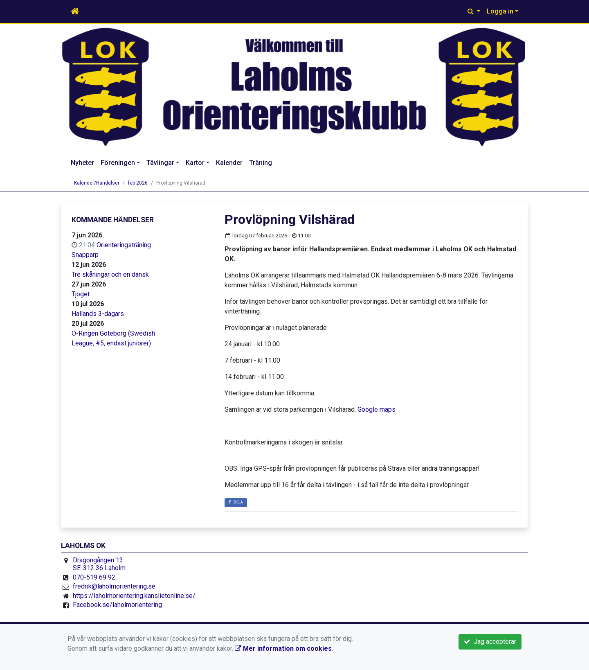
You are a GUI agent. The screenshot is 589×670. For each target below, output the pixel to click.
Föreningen (118, 163)
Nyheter (82, 163)
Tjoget (81, 294)
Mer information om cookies (283, 648)
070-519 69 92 (94, 577)
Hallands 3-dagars (98, 314)
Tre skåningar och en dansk (110, 274)
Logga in (500, 11)
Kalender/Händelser (96, 183)
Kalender (229, 163)
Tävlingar (160, 163)
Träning (260, 163)
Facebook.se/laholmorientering (117, 605)
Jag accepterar (490, 641)
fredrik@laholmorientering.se (114, 586)
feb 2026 (138, 183)
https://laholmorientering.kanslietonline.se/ (134, 596)
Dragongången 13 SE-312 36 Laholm (99, 564)
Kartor (195, 163)
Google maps (376, 409)
